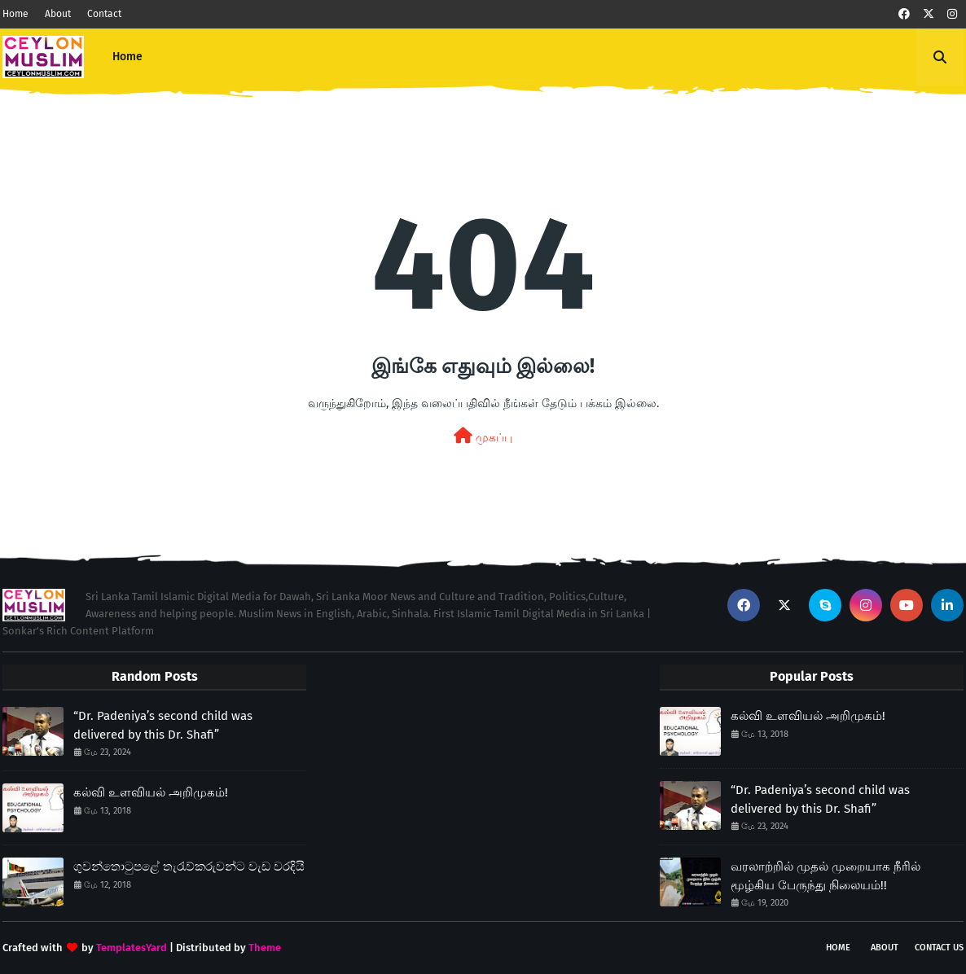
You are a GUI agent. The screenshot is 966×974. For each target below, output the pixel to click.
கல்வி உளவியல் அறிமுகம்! (150, 792)
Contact (104, 14)
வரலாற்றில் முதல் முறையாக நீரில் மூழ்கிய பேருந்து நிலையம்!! (825, 876)
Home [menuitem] (127, 57)
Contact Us (939, 947)
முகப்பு (483, 436)
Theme (264, 947)
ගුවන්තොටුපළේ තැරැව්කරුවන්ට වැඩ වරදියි (189, 866)
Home (15, 14)
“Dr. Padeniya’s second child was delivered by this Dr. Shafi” (162, 725)
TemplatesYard (131, 947)
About (58, 14)
